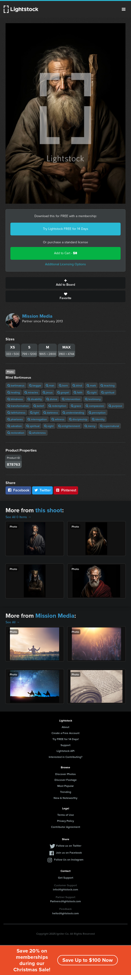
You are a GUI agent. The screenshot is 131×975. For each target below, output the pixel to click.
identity (98, 419)
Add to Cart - (65, 253)
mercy (90, 426)
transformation (18, 406)
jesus (48, 392)
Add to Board (65, 283)
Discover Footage (66, 780)
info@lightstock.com (65, 889)
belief (39, 406)
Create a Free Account (65, 733)
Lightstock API (65, 751)
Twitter (42, 490)
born (63, 385)
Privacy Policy (65, 821)
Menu (123, 9)
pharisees (15, 419)
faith (78, 392)
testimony (93, 399)
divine (51, 399)
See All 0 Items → (18, 517)
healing (13, 392)
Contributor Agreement (65, 827)
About (65, 727)
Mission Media (37, 316)
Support (65, 745)
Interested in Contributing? (65, 757)
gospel (63, 392)
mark (91, 385)
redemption (57, 406)
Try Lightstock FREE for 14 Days (65, 228)
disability (34, 399)
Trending (65, 792)
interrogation (37, 419)
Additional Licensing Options (65, 264)
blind (77, 385)
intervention (71, 399)
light (34, 413)
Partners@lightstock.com (65, 901)
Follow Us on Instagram (68, 859)
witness (58, 419)
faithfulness (16, 413)
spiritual (107, 392)
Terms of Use (65, 815)
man (50, 385)
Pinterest (65, 490)
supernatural (109, 426)
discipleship (78, 419)
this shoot (48, 510)
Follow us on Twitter (68, 846)
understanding (73, 413)
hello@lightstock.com (65, 913)
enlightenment (69, 426)
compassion (95, 406)
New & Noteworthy (65, 798)
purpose (115, 406)
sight (92, 392)
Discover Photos (65, 774)
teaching (108, 385)
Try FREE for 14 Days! (65, 739)
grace (76, 406)
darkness (50, 413)
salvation (14, 426)
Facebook (18, 490)
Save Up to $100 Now (87, 960)
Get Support (65, 878)
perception (97, 413)
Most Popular (65, 786)
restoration (15, 433)
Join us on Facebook (69, 853)
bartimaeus (15, 385)
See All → (13, 622)
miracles (31, 392)
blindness (15, 399)
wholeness (37, 433)
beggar (35, 385)
